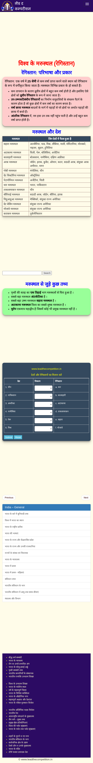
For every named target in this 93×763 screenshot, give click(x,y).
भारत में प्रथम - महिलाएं (14, 572)
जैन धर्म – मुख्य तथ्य (17, 719)
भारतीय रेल (13, 713)
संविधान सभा (10, 579)
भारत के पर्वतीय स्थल (17, 687)
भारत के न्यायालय (12, 559)
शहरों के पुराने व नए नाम (19, 736)
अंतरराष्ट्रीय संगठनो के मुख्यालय (21, 716)
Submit (8, 437)
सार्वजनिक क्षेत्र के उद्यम (18, 742)
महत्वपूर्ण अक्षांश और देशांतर (20, 699)
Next (86, 497)
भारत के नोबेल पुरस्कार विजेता (21, 702)
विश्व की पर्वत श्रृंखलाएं (18, 726)
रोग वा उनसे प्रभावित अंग (19, 663)
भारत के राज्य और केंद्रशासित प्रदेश (19, 540)
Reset (18, 437)
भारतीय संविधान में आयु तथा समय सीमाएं (22, 592)
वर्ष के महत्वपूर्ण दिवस (17, 690)
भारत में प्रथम (10, 566)
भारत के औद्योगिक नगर (18, 696)
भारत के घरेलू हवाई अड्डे (18, 667)
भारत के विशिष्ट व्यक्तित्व (19, 693)
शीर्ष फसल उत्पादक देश (18, 752)
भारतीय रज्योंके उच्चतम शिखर (21, 676)
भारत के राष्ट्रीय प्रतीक (14, 527)
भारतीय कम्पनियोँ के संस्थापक (21, 673)
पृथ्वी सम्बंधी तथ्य (16, 670)
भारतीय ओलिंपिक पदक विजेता (21, 710)
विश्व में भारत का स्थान (14, 520)
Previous (9, 497)
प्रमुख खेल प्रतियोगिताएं (18, 722)
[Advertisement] (46, 35)
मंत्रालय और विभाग (13, 598)
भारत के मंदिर (14, 749)
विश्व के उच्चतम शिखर (18, 683)
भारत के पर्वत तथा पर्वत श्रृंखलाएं (22, 729)
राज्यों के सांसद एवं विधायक (16, 553)
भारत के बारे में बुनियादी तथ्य (16, 514)
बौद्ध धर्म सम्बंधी (15, 657)
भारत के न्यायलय (16, 660)
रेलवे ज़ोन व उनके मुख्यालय (20, 745)
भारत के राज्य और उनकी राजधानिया (20, 546)
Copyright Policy (65, 759)
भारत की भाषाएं (11, 533)
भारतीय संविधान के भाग (15, 585)
